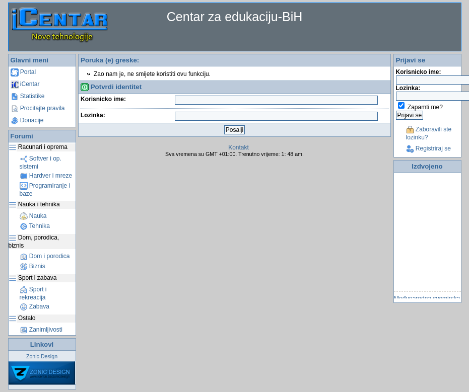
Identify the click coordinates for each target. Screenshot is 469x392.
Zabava (34, 306)
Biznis (32, 266)
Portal (23, 71)
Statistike (28, 96)
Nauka (33, 215)
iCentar (25, 84)
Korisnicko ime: (103, 99)
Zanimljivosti (41, 329)
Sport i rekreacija (33, 293)
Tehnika (35, 225)
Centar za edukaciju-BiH (235, 17)
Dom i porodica (45, 256)
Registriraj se (428, 148)
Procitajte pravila (38, 108)
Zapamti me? (425, 107)
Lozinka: (93, 115)
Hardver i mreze (46, 175)
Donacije (27, 120)
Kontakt (238, 147)
